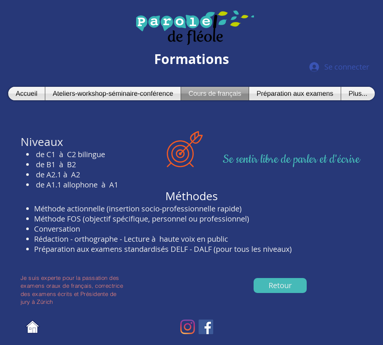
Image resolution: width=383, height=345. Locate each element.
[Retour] (280, 285)
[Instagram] (187, 327)
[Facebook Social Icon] (206, 327)
